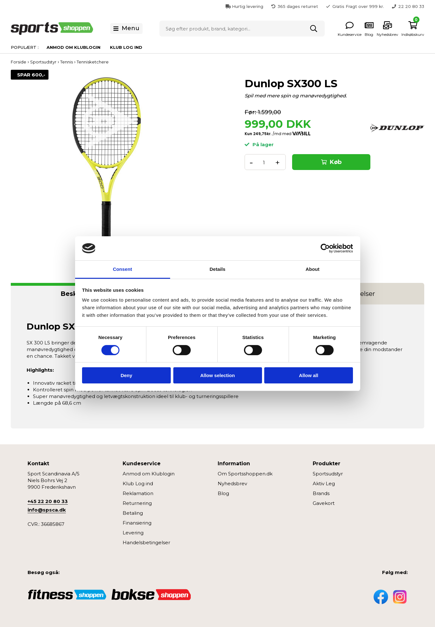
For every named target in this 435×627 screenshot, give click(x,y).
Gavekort (324, 503)
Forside (18, 61)
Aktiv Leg (324, 483)
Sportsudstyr (328, 474)
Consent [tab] (122, 269)
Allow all (308, 375)
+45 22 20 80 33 (48, 501)
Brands (321, 493)
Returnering (137, 503)
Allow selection (217, 375)
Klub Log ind (126, 47)
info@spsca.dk (47, 510)
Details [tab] (218, 269)
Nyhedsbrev (232, 483)
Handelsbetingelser (146, 542)
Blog (223, 493)
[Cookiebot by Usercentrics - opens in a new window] (325, 248)
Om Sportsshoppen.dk (245, 474)
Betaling (133, 513)
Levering (133, 533)
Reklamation (138, 493)
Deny (126, 375)
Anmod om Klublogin (73, 47)
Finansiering (137, 523)
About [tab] (313, 269)
